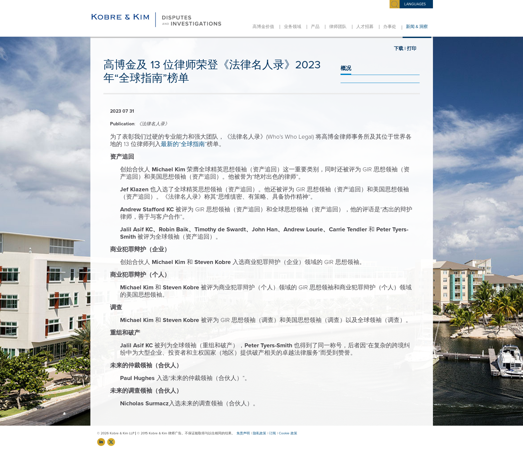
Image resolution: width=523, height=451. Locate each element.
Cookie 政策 (288, 433)
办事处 (389, 26)
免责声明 (243, 433)
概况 (346, 68)
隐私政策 (259, 433)
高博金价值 (263, 26)
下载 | (400, 48)
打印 (411, 48)
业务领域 (292, 26)
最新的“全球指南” (184, 144)
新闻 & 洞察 (417, 26)
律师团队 (338, 26)
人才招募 (365, 26)
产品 (315, 26)
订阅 (272, 433)
